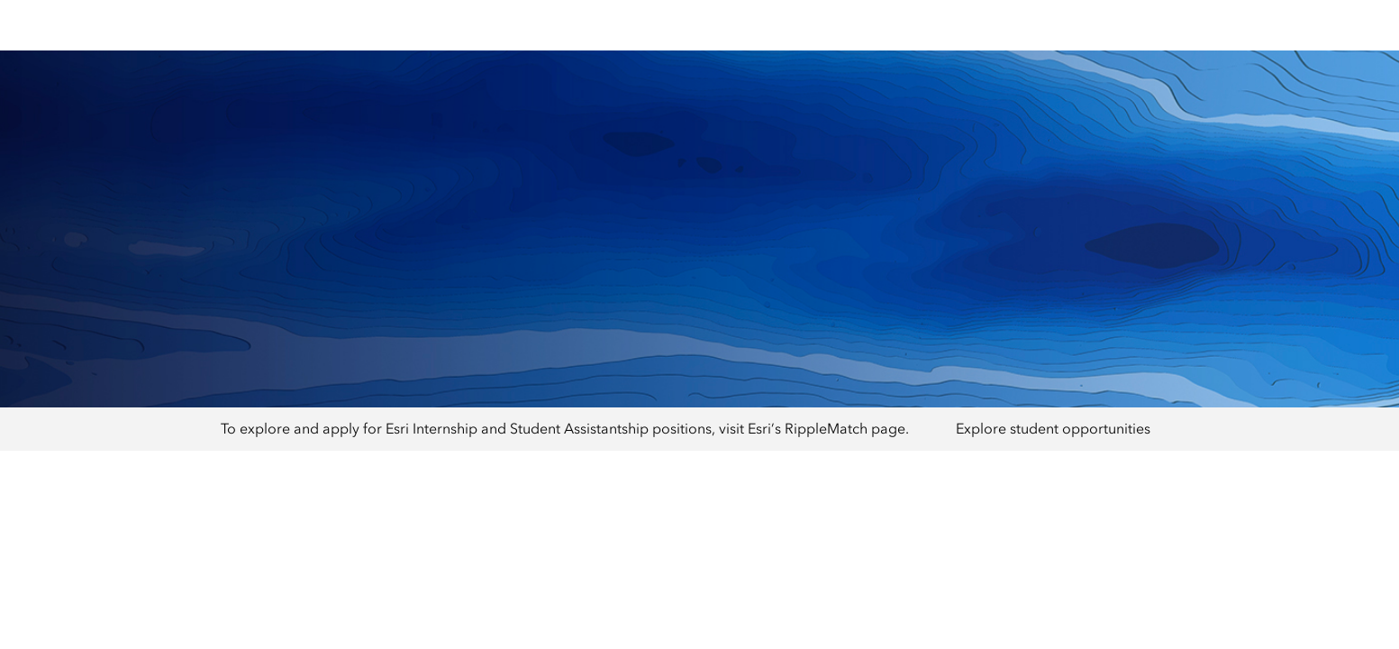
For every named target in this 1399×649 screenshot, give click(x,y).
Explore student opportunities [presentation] (1053, 428)
